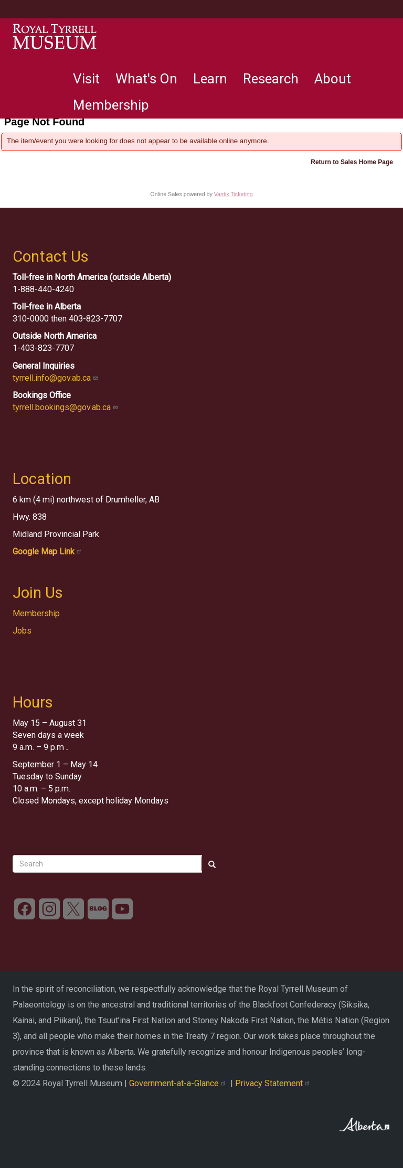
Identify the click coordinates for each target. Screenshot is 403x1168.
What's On (146, 79)
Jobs (22, 631)
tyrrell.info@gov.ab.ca (56, 378)
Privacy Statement (273, 1083)
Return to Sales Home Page (352, 162)
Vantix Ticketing (233, 194)
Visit (86, 79)
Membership (111, 105)
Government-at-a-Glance (179, 1083)
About (332, 79)
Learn (210, 79)
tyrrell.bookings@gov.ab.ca (66, 407)
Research (271, 79)
